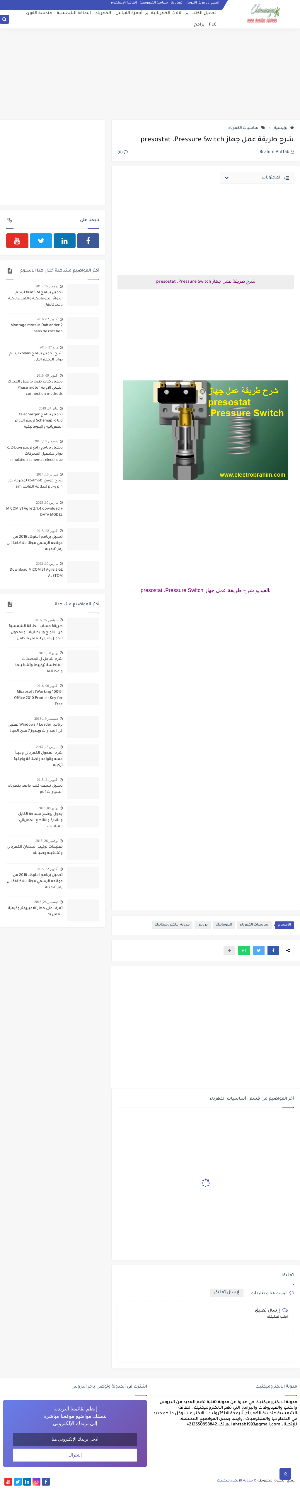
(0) (122, 153)
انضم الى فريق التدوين (202, 3)
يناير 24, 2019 (48, 408)
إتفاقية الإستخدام (124, 3)
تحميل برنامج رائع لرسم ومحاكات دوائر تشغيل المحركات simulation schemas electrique (35, 454)
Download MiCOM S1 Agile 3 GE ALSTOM (36, 573)
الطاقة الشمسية (74, 13)
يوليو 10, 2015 (48, 653)
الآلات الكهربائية (167, 13)
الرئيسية (284, 128)
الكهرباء (103, 13)
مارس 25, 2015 (47, 747)
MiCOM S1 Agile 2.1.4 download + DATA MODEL (34, 512)
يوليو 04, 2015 (48, 808)
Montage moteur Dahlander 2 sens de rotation (37, 328)
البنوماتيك (224, 925)
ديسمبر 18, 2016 (46, 441)
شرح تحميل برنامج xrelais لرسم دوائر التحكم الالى (36, 357)
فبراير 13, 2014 (47, 474)
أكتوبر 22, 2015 (47, 531)
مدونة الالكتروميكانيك (172, 925)
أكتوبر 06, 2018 (47, 686)
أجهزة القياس (128, 13)
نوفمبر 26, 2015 (46, 841)
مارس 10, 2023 (47, 502)
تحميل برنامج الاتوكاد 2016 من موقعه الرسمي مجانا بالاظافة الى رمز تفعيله (35, 543)
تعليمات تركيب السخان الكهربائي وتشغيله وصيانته (35, 850)
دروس (202, 925)
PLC (213, 25)
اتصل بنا (177, 3)
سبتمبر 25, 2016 (46, 620)
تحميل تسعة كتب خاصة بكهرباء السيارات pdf (35, 789)
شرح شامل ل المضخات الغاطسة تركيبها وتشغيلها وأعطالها (39, 665)
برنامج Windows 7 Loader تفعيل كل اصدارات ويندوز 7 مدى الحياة (35, 728)
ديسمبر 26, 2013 (46, 902)
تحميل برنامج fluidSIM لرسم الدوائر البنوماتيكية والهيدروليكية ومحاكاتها (35, 299)
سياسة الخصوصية (154, 3)
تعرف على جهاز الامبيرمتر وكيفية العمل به (35, 911)
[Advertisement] (150, 74)
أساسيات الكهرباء (246, 128)
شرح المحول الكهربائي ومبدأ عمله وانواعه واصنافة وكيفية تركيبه (38, 759)
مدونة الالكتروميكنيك (235, 1481)
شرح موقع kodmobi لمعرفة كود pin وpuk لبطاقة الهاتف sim (35, 484)
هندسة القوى (39, 13)
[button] (273, 950)
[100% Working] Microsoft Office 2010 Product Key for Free (38, 698)
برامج (199, 25)
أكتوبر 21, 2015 (47, 780)
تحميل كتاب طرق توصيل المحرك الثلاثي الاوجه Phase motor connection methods (35, 388)
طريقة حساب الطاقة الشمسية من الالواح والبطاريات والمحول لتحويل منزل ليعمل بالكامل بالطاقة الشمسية (36, 633)
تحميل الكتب (204, 13)
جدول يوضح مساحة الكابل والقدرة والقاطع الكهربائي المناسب (40, 820)
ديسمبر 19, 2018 (46, 719)
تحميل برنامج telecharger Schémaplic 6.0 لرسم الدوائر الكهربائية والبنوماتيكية (39, 421)
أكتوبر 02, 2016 (47, 319)
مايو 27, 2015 (49, 347)
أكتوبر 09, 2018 (47, 375)
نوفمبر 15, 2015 (46, 286)
